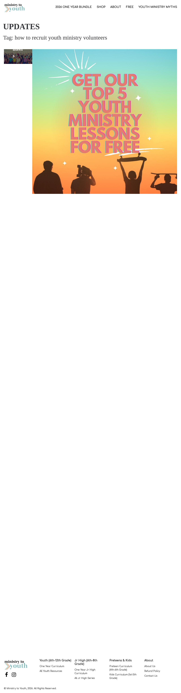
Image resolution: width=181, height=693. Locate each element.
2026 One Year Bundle (73, 7)
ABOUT (115, 7)
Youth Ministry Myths (157, 7)
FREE (130, 7)
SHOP (101, 7)
